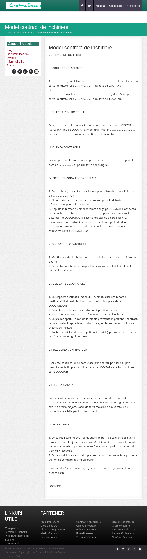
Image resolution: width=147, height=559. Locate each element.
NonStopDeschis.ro (123, 537)
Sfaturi (11, 65)
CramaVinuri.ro (121, 525)
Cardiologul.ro (49, 525)
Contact (55, 17)
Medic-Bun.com (50, 533)
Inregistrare (133, 5)
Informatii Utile (32, 32)
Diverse (11, 57)
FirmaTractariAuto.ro (124, 529)
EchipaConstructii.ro (88, 529)
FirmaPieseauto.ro (87, 533)
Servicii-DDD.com (86, 537)
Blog (39, 17)
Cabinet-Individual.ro (88, 521)
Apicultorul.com (50, 521)
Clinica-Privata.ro (86, 525)
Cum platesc (12, 528)
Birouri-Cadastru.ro (123, 521)
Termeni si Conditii (16, 532)
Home (15, 17)
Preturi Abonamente (17, 535)
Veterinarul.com (50, 537)
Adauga (100, 5)
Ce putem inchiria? (18, 53)
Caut (27, 17)
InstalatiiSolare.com (123, 533)
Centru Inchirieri (13, 32)
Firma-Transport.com (53, 529)
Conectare (115, 5)
